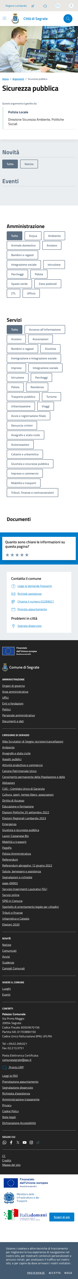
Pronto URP (13, 1067)
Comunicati (9, 950)
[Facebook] (11, 1142)
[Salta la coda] (33, 5)
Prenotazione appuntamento (20, 1081)
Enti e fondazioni (12, 703)
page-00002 (10, 883)
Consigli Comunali (13, 968)
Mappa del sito (11, 1165)
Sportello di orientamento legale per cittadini (30, 907)
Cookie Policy (10, 1111)
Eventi (6, 994)
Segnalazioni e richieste (17, 877)
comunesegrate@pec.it (16, 1060)
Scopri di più (62, 1217)
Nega (68, 1273)
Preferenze (36, 1273)
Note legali (9, 1117)
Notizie (29, 164)
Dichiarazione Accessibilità (19, 1123)
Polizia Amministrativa (16, 853)
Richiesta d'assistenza (16, 1093)
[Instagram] (31, 1142)
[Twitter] (18, 1142)
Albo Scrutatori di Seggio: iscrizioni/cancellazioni (32, 741)
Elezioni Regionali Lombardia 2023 (24, 818)
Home (5, 79)
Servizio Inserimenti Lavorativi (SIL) (24, 889)
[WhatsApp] (4, 1142)
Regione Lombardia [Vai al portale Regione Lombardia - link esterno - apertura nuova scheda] (16, 6)
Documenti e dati (13, 721)
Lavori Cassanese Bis (15, 836)
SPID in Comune (12, 901)
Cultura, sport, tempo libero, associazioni (28, 794)
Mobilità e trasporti (14, 842)
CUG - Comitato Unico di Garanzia (23, 788)
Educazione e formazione (18, 806)
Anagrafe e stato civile (16, 753)
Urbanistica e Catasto (15, 918)
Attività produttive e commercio (22, 765)
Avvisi (6, 956)
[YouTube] (24, 1142)
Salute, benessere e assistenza (21, 871)
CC (4, 1156)
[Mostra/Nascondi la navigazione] (4, 18)
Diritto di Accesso (13, 800)
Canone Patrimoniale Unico (19, 771)
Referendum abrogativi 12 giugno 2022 (27, 865)
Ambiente (8, 747)
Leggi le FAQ (10, 1075)
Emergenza (9, 824)
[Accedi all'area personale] (71, 5)
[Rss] (38, 1142)
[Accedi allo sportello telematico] (58, 5)
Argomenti (18, 79)
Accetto (55, 1273)
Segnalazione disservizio (17, 1087)
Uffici (5, 697)
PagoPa (7, 847)
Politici (6, 709)
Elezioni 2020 (11, 924)
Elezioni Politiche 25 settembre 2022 (25, 812)
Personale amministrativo (18, 715)
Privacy (7, 1105)
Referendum (10, 859)
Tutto (10, 164)
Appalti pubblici (12, 759)
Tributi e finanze (12, 912)
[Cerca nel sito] (67, 18)
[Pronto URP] (45, 5)
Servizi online (10, 895)
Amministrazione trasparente (20, 1099)
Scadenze (8, 962)
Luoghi (6, 988)
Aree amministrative (15, 691)
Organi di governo (13, 685)
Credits (6, 1160)
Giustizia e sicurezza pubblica (20, 830)
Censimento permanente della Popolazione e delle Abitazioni (33, 780)
